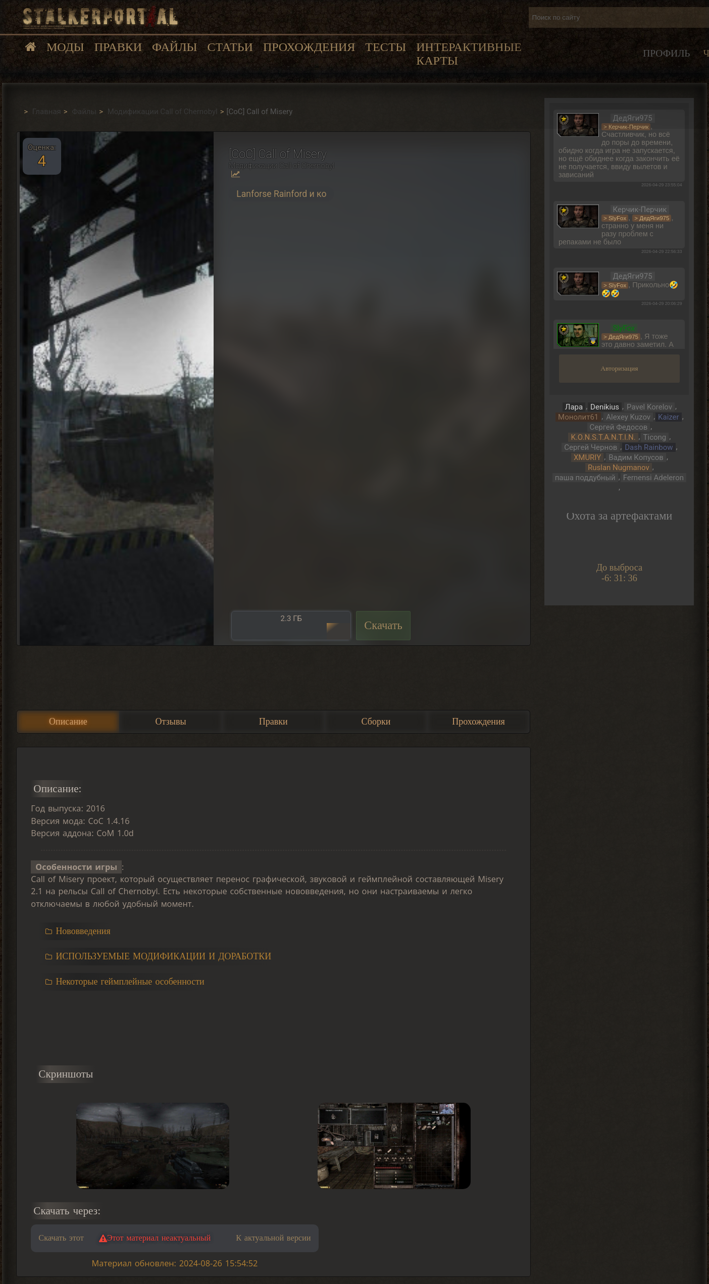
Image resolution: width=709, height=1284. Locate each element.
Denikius (604, 407)
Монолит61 (578, 417)
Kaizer (668, 417)
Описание (68, 721)
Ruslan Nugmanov (618, 467)
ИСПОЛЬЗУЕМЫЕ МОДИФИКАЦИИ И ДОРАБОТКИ (163, 956)
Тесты (385, 47)
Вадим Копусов (636, 457)
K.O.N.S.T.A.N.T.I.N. (603, 437)
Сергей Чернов (590, 447)
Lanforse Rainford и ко (281, 194)
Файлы (174, 47)
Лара (574, 407)
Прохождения (309, 47)
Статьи (229, 47)
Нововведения (83, 931)
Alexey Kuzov (628, 417)
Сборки (376, 721)
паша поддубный (585, 477)
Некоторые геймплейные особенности (130, 982)
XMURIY (587, 457)
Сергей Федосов (619, 427)
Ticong (655, 437)
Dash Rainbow (649, 447)
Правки (118, 47)
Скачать (383, 625)
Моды (65, 47)
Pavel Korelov (649, 407)
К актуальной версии (273, 1238)
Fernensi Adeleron (653, 477)
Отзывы (171, 721)
